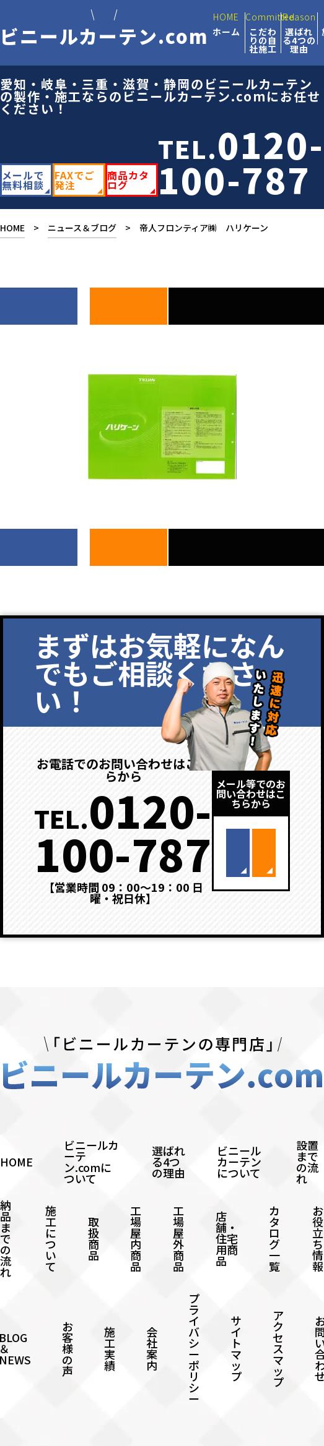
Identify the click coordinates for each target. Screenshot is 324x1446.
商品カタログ (128, 180)
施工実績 (109, 1323)
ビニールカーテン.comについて (91, 1136)
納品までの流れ (5, 1213)
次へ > (38, 300)
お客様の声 (67, 1323)
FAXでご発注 (75, 180)
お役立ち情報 (317, 1213)
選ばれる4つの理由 (168, 1136)
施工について (50, 1213)
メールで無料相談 (23, 180)
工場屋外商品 (178, 1213)
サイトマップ (236, 1323)
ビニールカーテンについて (239, 1136)
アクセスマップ (278, 1324)
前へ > (128, 300)
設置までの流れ (307, 1136)
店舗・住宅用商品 (227, 1213)
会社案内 (151, 1323)
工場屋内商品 (135, 1213)
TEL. (241, 161)
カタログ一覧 (274, 1213)
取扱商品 (93, 1213)
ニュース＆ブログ (82, 227)
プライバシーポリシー (193, 1323)
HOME (12, 227)
